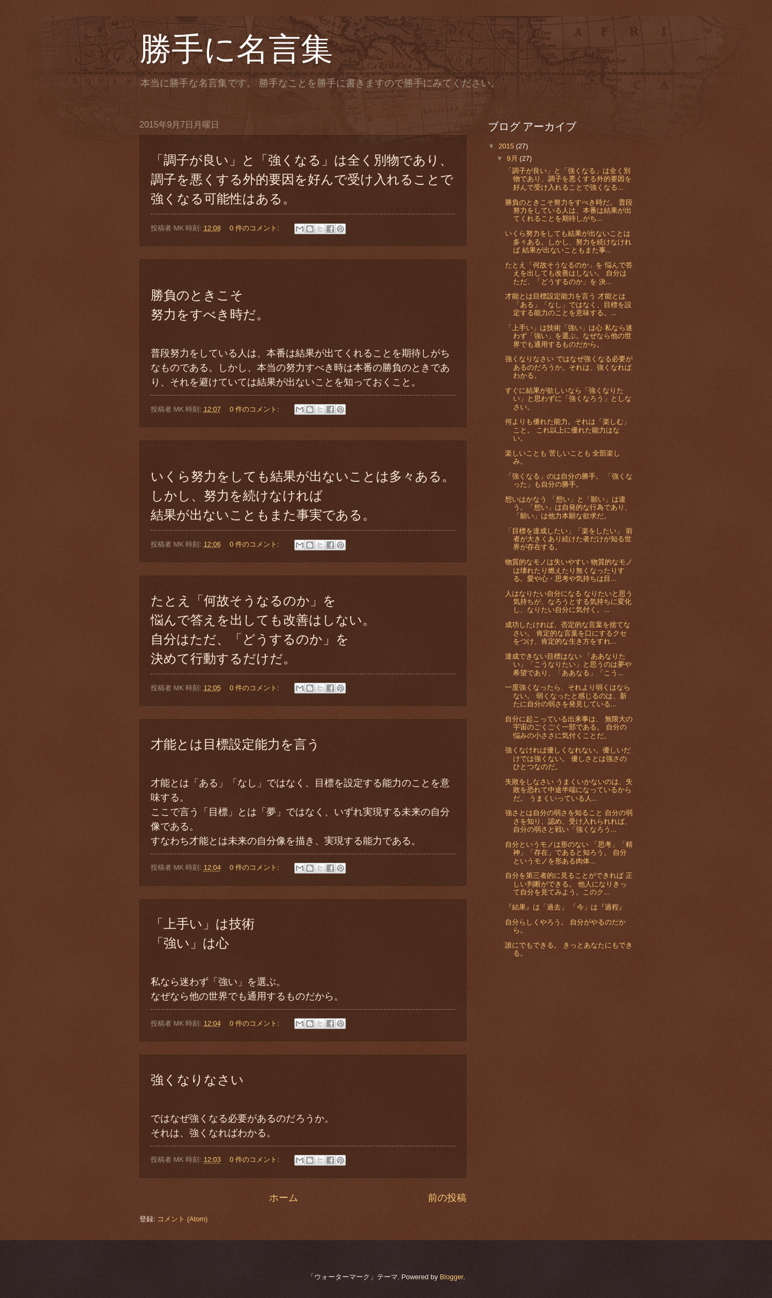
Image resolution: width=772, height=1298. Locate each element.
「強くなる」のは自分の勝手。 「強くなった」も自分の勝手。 (569, 480)
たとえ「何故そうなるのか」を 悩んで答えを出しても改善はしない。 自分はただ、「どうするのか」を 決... (569, 273)
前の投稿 (447, 1197)
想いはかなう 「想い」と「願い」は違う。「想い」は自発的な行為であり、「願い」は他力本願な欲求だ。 (568, 507)
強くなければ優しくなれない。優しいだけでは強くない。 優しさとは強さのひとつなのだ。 (567, 758)
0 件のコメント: (255, 228)
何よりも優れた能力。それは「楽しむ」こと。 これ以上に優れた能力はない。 (567, 429)
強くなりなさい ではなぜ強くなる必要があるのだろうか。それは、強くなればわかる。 (569, 367)
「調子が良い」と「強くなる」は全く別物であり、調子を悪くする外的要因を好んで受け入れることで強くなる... (568, 179)
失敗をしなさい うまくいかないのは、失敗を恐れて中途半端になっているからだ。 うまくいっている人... (569, 790)
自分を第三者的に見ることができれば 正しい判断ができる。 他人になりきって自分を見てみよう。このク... (569, 883)
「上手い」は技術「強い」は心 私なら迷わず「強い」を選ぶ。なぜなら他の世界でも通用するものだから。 (569, 336)
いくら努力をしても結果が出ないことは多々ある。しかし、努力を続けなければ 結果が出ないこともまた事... (568, 241)
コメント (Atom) (182, 1219)
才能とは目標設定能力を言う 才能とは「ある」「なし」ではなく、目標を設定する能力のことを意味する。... (568, 304)
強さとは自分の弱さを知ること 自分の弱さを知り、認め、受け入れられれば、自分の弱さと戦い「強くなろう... (569, 821)
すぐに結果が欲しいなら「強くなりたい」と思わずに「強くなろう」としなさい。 (568, 398)
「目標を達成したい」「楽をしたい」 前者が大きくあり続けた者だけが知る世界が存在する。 (569, 539)
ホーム (283, 1197)
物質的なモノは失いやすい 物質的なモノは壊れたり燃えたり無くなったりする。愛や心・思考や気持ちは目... (569, 570)
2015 (507, 146)
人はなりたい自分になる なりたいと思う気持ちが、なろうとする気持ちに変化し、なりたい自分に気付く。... (569, 602)
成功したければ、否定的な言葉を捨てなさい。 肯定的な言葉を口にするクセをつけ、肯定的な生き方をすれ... (567, 633)
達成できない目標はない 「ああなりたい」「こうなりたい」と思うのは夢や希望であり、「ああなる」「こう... (568, 664)
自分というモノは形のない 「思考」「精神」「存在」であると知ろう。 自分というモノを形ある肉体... (569, 852)
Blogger (451, 1277)
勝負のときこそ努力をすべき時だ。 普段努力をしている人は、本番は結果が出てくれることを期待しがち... (569, 210)
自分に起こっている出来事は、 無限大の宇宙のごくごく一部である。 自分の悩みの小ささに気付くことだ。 (569, 727)
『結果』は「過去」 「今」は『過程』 (565, 907)
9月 (513, 158)
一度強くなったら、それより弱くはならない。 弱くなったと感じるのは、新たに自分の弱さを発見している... (567, 695)
